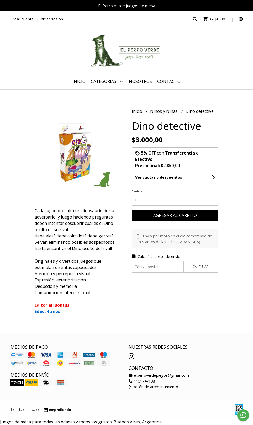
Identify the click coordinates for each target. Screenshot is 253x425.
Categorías (107, 81)
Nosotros (140, 81)
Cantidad (138, 191)
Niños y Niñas (164, 111)
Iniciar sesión (51, 19)
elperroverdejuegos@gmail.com (159, 375)
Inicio (79, 81)
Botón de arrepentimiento (153, 386)
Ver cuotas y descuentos (158, 177)
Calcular (201, 266)
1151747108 (142, 381)
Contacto (169, 81)
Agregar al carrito (175, 215)
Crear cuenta (22, 19)
